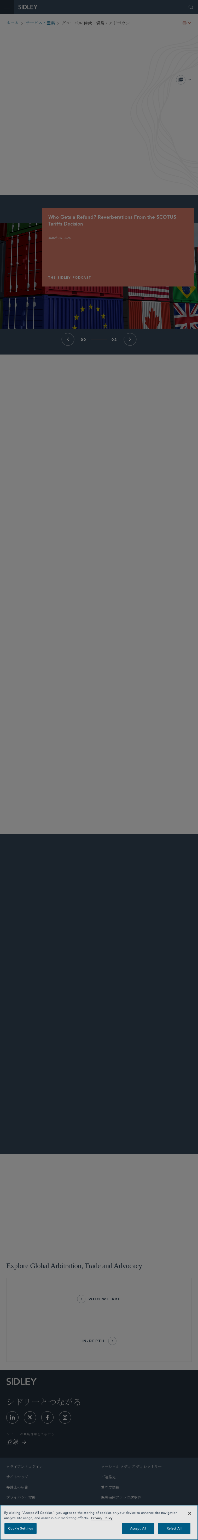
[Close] (189, 1513)
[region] (99, 1522)
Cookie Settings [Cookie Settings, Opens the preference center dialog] (20, 1528)
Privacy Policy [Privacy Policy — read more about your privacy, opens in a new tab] (102, 1518)
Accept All (138, 1528)
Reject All (174, 1528)
